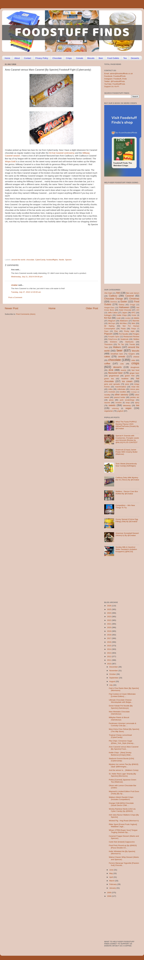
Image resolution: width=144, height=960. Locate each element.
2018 (109, 635)
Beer (101, 58)
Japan (124, 313)
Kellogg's (108, 315)
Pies (116, 331)
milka (110, 389)
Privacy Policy (41, 58)
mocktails (111, 392)
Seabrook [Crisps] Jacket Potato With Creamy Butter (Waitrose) (126, 452)
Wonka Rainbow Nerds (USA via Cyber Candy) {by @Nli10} (122, 810)
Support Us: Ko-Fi (111, 86)
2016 (109, 642)
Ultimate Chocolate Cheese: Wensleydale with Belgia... (120, 701)
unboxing (115, 408)
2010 (109, 664)
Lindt (118, 318)
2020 (109, 627)
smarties (118, 403)
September (114, 678)
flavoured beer (115, 373)
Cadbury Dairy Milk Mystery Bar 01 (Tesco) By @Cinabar (127, 478)
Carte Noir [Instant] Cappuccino (122, 842)
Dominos (113, 302)
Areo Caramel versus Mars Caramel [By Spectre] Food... (123, 748)
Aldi (118, 293)
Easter (124, 301)
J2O (137, 310)
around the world (18, 260)
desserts (117, 367)
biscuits (135, 350)
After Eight (108, 293)
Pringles (135, 334)
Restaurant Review (131, 337)
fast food (135, 370)
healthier (125, 379)
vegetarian (108, 411)
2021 (109, 624)
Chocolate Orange (113, 298)
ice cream (127, 381)
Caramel (129, 295)
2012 (109, 656)
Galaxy (122, 305)
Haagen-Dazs (109, 308)
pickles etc (134, 397)
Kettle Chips (122, 315)
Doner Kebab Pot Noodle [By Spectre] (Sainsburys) (121, 707)
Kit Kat (107, 318)
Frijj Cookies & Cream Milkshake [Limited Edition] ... (122, 695)
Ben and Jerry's (132, 293)
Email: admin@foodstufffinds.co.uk (118, 73)
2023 (109, 617)
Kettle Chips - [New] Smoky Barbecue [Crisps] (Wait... (120, 754)
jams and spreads (112, 384)
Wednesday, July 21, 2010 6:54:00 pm (27, 277)
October (112, 674)
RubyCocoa (112, 339)
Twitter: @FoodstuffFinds (114, 81)
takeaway (127, 405)
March (112, 881)
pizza (111, 400)
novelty (107, 395)
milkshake (121, 389)
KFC (133, 313)
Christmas (134, 298)
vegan (128, 408)
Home (7, 58)
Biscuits (90, 58)
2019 (109, 631)
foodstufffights (52, 260)
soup (128, 403)
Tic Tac (121, 344)
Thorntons (108, 344)
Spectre (68, 260)
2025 (109, 609)
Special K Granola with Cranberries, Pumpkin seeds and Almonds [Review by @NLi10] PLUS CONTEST (127, 439)
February (113, 884)
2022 (109, 620)
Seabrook (124, 339)
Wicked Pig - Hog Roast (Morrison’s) (124, 821)
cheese (136, 357)
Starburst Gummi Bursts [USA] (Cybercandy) (121, 759)
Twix (106, 347)
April (111, 877)
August (112, 681)
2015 (109, 646)
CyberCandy (40, 260)
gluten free (130, 376)
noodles (123, 392)
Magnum (111, 321)
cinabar (14, 285)
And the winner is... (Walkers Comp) (124, 770)
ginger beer (134, 373)
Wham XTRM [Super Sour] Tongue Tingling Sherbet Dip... (123, 831)
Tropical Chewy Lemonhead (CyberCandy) (120, 736)
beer (119, 350)
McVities (123, 323)
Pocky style (129, 331)
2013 (109, 653)
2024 (109, 613)
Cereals (79, 58)
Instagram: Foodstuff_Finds (115, 79)
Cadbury (113, 295)
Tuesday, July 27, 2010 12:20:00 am (26, 292)
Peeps (133, 329)
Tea (125, 58)
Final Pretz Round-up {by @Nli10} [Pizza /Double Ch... (123, 846)
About (17, 58)
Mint (133, 323)
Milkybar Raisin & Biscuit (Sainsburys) (119, 718)
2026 (109, 606)
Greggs (132, 305)
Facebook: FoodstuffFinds (115, 76)
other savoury (121, 394)
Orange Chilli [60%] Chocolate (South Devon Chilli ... (121, 804)
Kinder (134, 315)
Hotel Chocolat (125, 310)
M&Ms (136, 318)
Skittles (136, 339)
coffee (107, 363)
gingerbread (114, 376)
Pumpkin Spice (113, 337)
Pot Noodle (123, 334)
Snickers (113, 342)
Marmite (135, 321)
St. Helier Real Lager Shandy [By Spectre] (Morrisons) (122, 775)
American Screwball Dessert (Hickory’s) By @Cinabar (127, 534)
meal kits (135, 387)
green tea (109, 379)
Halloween (124, 307)
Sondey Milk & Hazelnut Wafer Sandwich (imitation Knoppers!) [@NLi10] (126, 549)
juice (127, 384)
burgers (132, 354)
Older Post (92, 308)
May (111, 873)
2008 (109, 896)
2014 (109, 649)
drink (110, 370)
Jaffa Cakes (113, 313)
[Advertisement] (46, 240)
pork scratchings (127, 400)
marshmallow (120, 387)
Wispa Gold (10, 161)
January (112, 888)
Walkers (117, 347)
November (113, 671)
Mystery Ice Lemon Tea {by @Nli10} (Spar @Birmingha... (123, 765)
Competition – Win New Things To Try (125, 506)
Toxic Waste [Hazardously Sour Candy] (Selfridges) (126, 465)
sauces (107, 403)
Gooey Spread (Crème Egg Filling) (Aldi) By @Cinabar (126, 520)
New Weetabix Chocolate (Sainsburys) (119, 713)
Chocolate (57, 58)
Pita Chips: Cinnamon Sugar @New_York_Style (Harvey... (122, 742)
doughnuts (135, 367)
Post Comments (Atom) (25, 314)
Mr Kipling (109, 326)
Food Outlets (113, 58)
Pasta (123, 329)
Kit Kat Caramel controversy (62, 153)
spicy (137, 403)
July (111, 685)
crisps (135, 363)
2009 (109, 893)
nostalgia (134, 392)
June (111, 870)
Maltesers (124, 321)
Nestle (61, 260)
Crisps (69, 58)
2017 (109, 638)
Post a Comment (15, 297)
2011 (109, 660)
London (128, 318)
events (123, 370)
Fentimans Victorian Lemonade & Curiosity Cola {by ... (122, 724)
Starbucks (129, 342)
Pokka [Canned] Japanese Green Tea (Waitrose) (122, 781)
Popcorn (108, 333)
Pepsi (106, 331)
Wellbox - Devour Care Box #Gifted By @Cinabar (126, 492)
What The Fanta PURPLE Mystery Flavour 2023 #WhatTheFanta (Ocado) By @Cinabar (127, 425)
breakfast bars (117, 354)
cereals (121, 356)
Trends (132, 344)
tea (137, 405)
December (113, 667)
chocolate (30, 260)
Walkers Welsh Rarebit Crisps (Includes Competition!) (121, 798)
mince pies (134, 389)
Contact (27, 58)
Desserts (135, 58)
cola (122, 364)
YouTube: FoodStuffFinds (114, 84)
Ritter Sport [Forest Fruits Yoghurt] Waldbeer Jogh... (123, 825)
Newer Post (11, 308)
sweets (112, 405)
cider (133, 360)
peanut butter (119, 397)
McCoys (111, 323)
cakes (107, 356)
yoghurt (120, 411)
